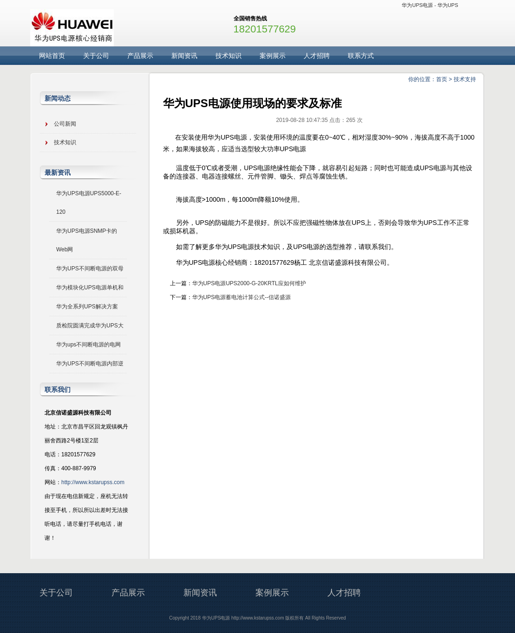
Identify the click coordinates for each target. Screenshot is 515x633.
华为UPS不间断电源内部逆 (90, 363)
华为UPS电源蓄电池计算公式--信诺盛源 (241, 297)
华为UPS (447, 5)
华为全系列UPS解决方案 (87, 306)
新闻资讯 (184, 55)
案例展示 (273, 55)
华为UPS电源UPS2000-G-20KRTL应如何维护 (249, 283)
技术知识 (228, 55)
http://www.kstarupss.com (92, 482)
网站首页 (52, 55)
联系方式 (361, 55)
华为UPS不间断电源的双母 (90, 268)
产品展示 (140, 55)
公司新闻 (65, 124)
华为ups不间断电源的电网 (88, 344)
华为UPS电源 (417, 5)
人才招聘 (317, 55)
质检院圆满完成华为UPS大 (90, 325)
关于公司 (96, 55)
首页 (441, 79)
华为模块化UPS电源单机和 (90, 287)
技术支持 (465, 79)
